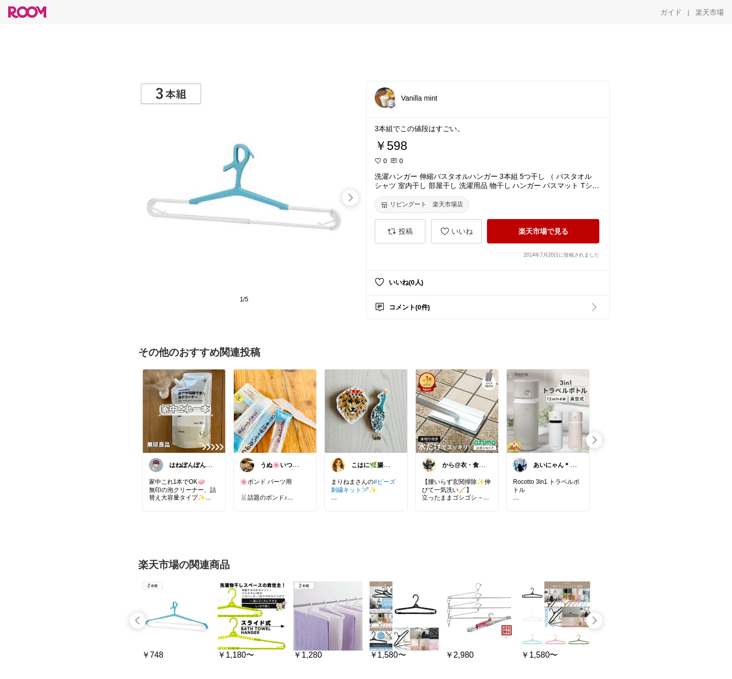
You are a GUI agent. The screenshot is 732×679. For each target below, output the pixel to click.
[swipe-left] (138, 620)
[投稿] (400, 231)
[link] (184, 410)
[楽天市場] (709, 12)
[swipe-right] (350, 198)
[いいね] (456, 231)
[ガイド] (671, 12)
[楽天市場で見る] (543, 231)
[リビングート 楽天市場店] (422, 205)
